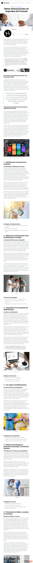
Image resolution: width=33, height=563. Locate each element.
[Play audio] (12, 34)
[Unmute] (24, 34)
